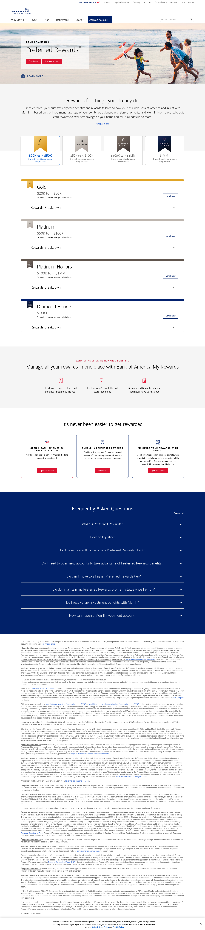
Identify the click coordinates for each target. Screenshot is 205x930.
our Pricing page (48, 644)
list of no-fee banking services (77, 781)
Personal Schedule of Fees (43, 688)
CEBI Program (178, 698)
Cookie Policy (118, 927)
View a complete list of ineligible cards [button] (131, 777)
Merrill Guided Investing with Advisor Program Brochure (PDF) (114, 704)
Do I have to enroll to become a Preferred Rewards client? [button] (102, 550)
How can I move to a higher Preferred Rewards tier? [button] (102, 576)
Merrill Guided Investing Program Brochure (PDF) (66, 704)
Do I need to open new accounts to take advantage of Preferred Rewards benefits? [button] (102, 563)
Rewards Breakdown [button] (44, 208)
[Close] (201, 924)
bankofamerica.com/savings (88, 851)
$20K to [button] (37, 159)
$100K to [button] (120, 159)
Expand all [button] (179, 513)
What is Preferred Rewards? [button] (102, 524)
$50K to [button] (78, 159)
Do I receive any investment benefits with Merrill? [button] (102, 602)
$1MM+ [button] (161, 159)
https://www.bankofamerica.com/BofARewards (90, 754)
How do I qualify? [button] (102, 537)
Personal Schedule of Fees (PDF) (62, 862)
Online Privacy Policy (100, 927)
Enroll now (102, 124)
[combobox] (177, 19)
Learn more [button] (32, 76)
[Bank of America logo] (89, 2)
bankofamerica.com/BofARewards (140, 660)
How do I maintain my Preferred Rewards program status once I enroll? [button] (102, 589)
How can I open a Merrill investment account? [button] (102, 615)
